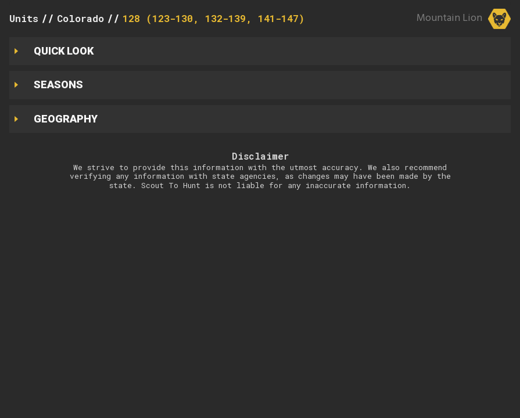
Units (23, 18)
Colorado (80, 18)
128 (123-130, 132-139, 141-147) (213, 18)
